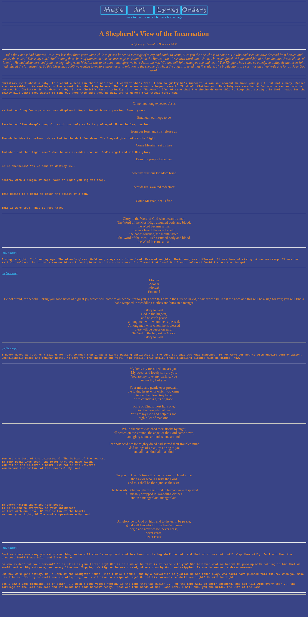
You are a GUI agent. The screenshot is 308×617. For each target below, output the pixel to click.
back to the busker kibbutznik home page (154, 17)
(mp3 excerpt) (9, 260)
